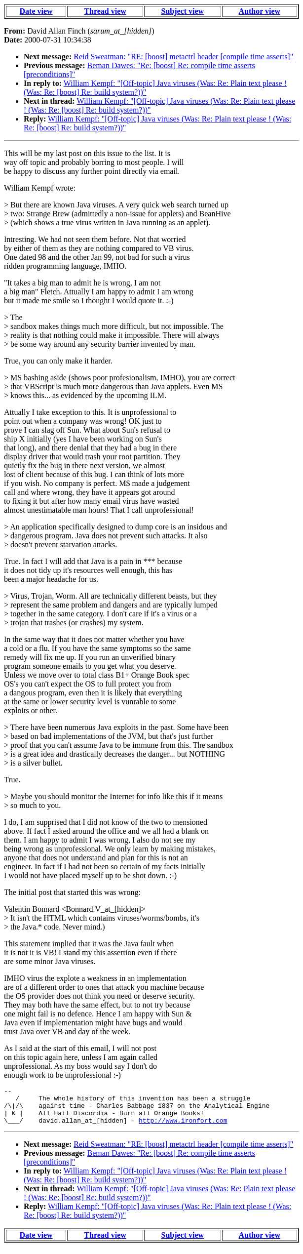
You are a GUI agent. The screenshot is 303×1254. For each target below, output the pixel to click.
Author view (260, 11)
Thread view (105, 11)
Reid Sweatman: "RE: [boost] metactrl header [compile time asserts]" (183, 56)
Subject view (182, 11)
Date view (36, 11)
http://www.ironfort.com (183, 1127)
